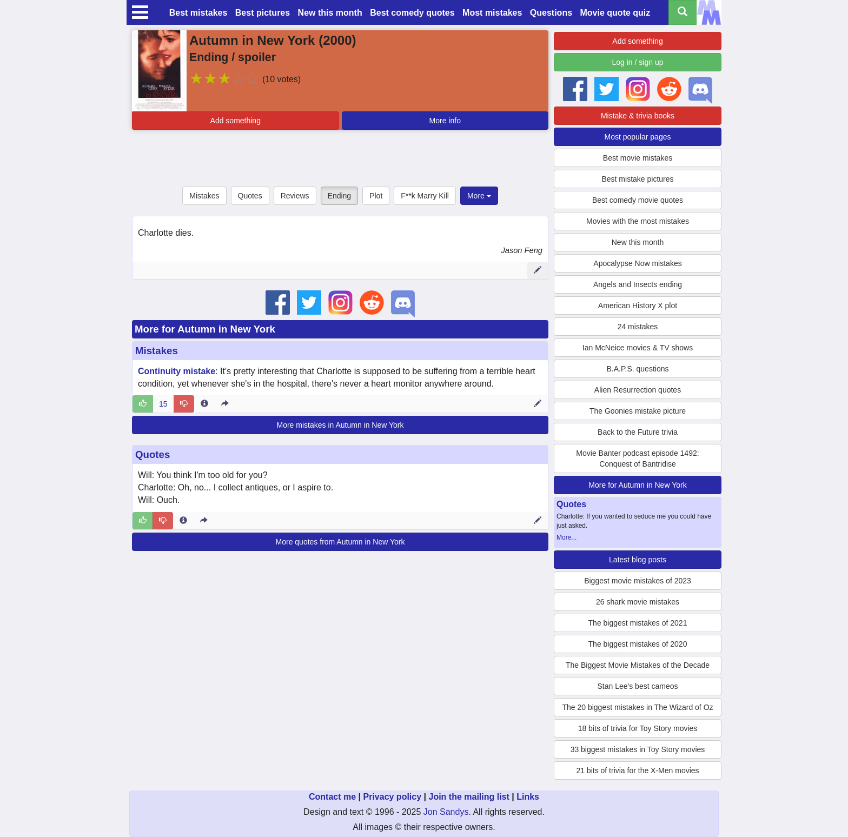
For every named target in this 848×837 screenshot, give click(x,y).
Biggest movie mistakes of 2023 (637, 580)
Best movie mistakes (637, 158)
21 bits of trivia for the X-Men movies (637, 770)
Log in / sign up (638, 62)
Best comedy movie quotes (637, 200)
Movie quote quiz (615, 12)
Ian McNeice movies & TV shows (637, 347)
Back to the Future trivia (638, 432)
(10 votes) (281, 79)
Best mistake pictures (637, 179)
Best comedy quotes (412, 12)
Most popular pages (638, 136)
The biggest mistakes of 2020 (637, 644)
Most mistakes (492, 12)
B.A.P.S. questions (638, 368)
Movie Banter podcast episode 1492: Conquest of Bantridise (637, 458)
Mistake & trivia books (637, 115)
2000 (337, 40)
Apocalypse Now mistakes (637, 263)
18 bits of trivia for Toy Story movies (638, 728)
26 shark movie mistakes (637, 601)
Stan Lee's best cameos (638, 686)
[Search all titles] (682, 12)
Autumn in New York (252, 40)
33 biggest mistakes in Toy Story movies (638, 749)
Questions (551, 12)
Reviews (295, 195)
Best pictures (262, 12)
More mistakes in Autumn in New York (340, 425)
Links (527, 796)
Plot (375, 195)
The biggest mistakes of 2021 (637, 623)
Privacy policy (392, 796)
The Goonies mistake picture (637, 411)
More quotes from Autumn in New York (340, 541)
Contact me (332, 796)
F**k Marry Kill (425, 195)
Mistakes (204, 195)
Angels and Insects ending (637, 284)
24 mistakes (638, 326)
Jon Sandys (446, 811)
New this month (330, 12)
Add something (235, 120)
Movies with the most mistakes (637, 221)
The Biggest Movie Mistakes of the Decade (638, 665)
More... (566, 537)
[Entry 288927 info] (183, 520)
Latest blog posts (637, 559)
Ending (340, 195)
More (479, 195)
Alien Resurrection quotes (637, 390)
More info (445, 120)
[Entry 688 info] (204, 404)
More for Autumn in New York (205, 329)
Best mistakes (198, 12)
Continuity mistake (176, 371)
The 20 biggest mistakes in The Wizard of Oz (637, 707)
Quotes (250, 195)
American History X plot (637, 305)
